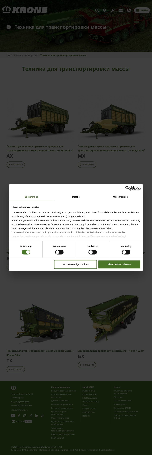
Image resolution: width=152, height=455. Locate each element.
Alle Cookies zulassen (119, 264)
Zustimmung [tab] (31, 197)
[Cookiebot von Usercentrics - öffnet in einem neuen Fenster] (128, 188)
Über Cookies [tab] (120, 197)
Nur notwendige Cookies (75, 264)
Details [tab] (76, 197)
